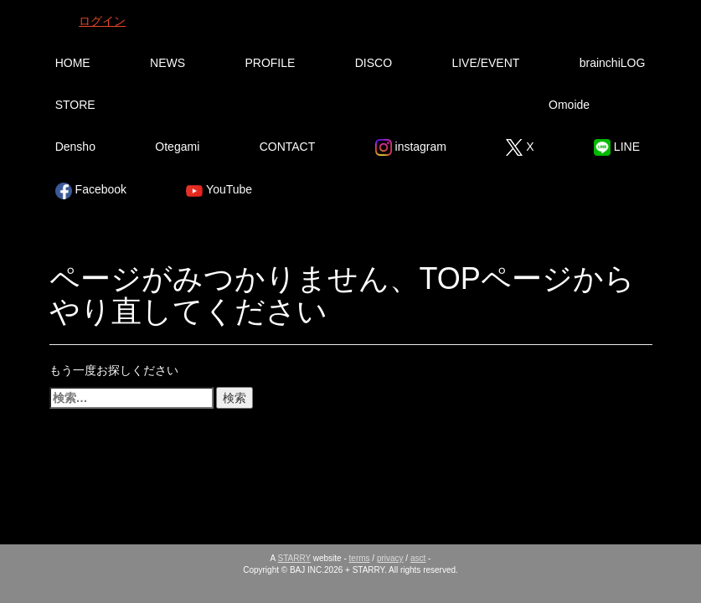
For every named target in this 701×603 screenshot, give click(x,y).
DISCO (373, 63)
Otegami (177, 146)
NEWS (167, 63)
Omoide (569, 104)
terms (359, 558)
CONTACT (288, 146)
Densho (75, 146)
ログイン (102, 21)
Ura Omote (213, 105)
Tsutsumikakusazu (409, 105)
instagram (410, 147)
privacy (390, 558)
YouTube (219, 191)
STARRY (294, 558)
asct (417, 558)
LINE (617, 147)
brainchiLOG (613, 63)
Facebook (90, 191)
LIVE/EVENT (485, 63)
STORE (75, 104)
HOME (72, 63)
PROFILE (270, 63)
